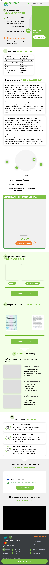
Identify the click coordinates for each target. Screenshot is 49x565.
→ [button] (33, 243)
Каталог (6, 549)
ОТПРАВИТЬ (24, 487)
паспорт (12, 283)
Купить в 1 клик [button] (39, 37)
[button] (24, 561)
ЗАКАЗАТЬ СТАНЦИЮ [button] (24, 243)
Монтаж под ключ (39, 549)
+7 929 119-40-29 (25, 500)
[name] (24, 476)
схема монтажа (32, 283)
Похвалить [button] (38, 542)
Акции (5, 553)
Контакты (36, 553)
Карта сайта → (16, 537)
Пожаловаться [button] (39, 545)
